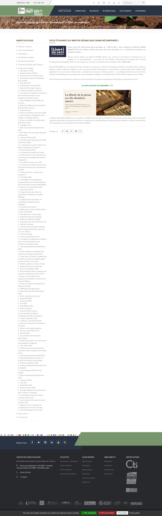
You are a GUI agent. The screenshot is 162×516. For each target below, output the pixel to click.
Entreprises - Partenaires (69, 461)
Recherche (94, 11)
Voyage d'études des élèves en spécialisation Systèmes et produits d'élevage (30, 194)
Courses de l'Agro (26, 234)
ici (110, 85)
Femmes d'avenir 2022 (27, 388)
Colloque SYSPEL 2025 (28, 137)
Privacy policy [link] (134, 513)
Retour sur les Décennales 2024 (31, 187)
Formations (80, 11)
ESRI (96, 57)
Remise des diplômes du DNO (30, 219)
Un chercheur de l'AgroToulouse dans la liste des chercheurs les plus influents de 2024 (32, 167)
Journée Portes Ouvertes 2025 (31, 162)
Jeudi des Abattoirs (27, 224)
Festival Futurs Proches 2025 (30, 85)
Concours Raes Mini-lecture (29, 237)
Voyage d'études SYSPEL (28, 73)
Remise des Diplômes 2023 (29, 269)
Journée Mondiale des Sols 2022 (31, 410)
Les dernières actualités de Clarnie (32, 152)
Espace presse (87, 470)
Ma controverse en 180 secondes (31, 76)
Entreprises (140, 11)
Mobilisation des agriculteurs (30, 289)
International (109, 11)
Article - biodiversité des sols (30, 296)
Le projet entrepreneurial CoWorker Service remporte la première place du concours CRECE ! (31, 229)
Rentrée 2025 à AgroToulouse (30, 88)
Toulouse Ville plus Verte (28, 318)
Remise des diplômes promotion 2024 (33, 113)
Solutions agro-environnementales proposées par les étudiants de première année (32, 350)
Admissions (108, 461)
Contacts (21, 3)
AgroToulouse (64, 11)
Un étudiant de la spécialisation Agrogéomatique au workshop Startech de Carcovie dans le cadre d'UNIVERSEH (32, 182)
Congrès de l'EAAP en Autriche (31, 90)
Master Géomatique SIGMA (60, 118)
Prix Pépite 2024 (26, 177)
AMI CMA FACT (25, 83)
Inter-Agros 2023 (26, 345)
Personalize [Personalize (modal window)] (122, 513)
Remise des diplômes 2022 (29, 363)
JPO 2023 (23, 383)
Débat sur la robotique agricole (30, 328)
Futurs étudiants (66, 470)
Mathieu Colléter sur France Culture (32, 264)
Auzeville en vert (26, 125)
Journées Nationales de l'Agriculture (32, 355)
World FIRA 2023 (26, 385)
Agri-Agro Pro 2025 (27, 71)
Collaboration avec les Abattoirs (31, 266)
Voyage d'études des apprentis (31, 217)
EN (39, 3)
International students (68, 474)
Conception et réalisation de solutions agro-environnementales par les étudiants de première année (32, 95)
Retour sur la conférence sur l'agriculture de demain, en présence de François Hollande (31, 278)
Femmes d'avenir (26, 308)
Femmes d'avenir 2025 (27, 150)
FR (35, 3)
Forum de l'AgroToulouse (28, 311)
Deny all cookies (106, 513)
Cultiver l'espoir (25, 110)
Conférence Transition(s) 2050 (30, 321)
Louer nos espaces (88, 478)
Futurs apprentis (66, 465)
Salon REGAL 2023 (26, 306)
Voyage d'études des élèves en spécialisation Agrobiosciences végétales (30, 201)
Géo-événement (85, 59)
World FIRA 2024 (26, 298)
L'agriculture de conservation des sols (33, 222)
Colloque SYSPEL (26, 301)
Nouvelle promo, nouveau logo (30, 214)
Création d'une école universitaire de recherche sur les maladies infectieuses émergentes (32, 157)
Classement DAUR (26, 189)
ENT (28, 3)
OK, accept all (89, 513)
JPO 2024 (23, 303)
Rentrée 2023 (25, 333)
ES (43, 3)
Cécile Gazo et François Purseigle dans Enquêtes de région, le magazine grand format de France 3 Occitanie (32, 258)
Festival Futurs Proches (28, 207)
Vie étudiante (125, 11)
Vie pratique (108, 474)
